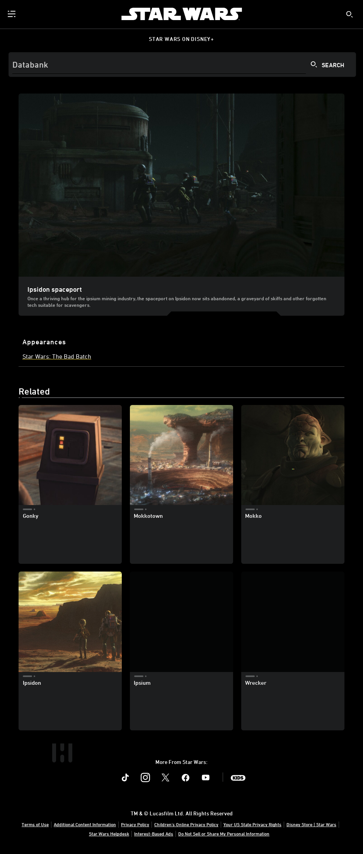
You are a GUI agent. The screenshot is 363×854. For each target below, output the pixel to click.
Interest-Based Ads (153, 833)
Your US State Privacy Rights (252, 824)
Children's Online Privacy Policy (186, 824)
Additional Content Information (85, 824)
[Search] (182, 64)
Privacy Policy (135, 824)
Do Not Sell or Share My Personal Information (223, 833)
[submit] (349, 14)
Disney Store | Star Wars (311, 824)
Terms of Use (35, 824)
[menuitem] (12, 14)
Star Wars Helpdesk (109, 833)
